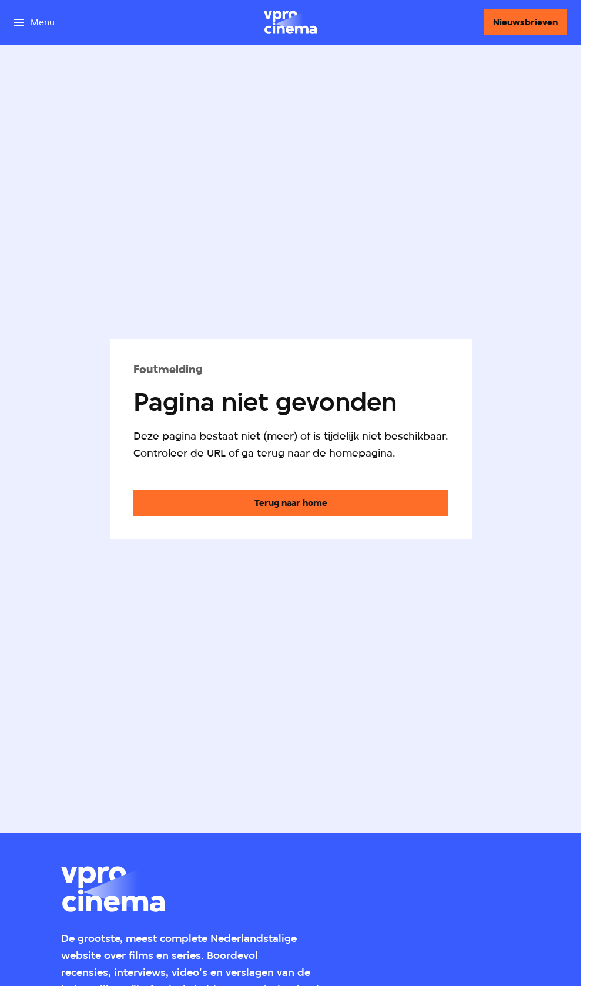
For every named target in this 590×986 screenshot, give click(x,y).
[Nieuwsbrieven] (525, 22)
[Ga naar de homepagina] (290, 503)
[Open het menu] (34, 22)
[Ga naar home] (290, 22)
